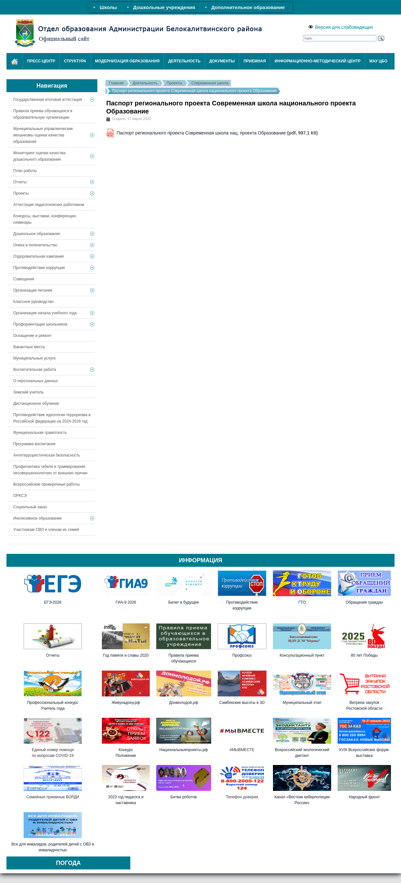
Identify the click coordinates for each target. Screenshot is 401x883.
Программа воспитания (34, 444)
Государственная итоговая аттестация (47, 99)
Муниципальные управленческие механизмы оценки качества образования (43, 135)
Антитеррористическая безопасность (46, 455)
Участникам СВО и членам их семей (46, 529)
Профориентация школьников (40, 324)
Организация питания (32, 290)
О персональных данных (35, 381)
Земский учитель (28, 392)
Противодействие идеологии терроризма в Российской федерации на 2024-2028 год (52, 418)
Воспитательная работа (34, 369)
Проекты (174, 83)
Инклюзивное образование (37, 518)
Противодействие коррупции (39, 267)
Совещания (23, 279)
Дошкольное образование (36, 234)
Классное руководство (33, 301)
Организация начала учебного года (45, 313)
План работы (25, 170)
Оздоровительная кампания (38, 256)
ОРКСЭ (20, 495)
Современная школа (209, 83)
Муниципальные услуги (34, 358)
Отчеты (20, 182)
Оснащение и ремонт (32, 335)
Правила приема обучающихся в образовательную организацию (42, 114)
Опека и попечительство (35, 245)
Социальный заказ (30, 507)
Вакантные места (29, 347)
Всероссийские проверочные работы (46, 484)
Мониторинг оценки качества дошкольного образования (39, 156)
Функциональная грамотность (40, 432)
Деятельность (145, 83)
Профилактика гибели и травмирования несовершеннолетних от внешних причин (50, 469)
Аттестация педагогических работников (48, 204)
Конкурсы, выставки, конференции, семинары (45, 219)
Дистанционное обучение (36, 403)
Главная (116, 83)
